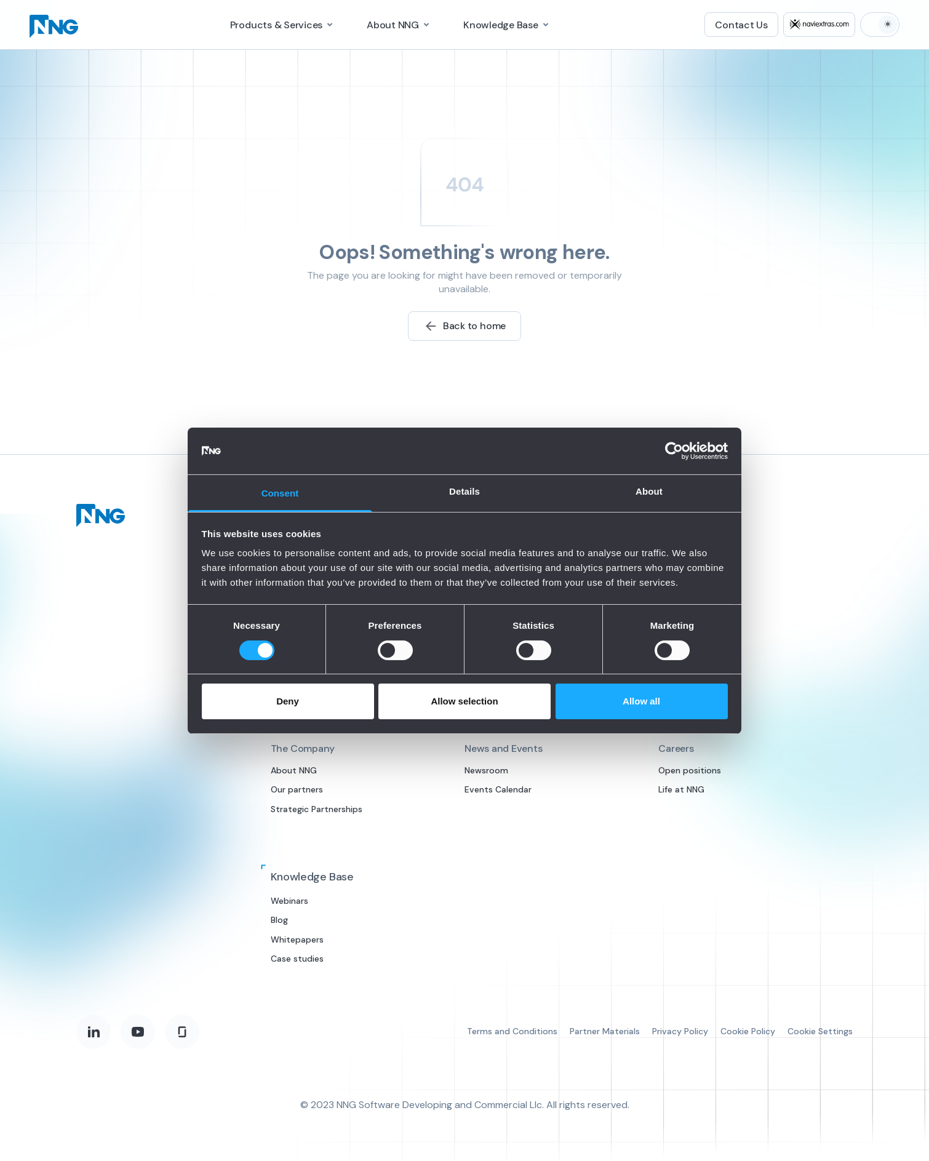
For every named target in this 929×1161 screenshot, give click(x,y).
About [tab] (649, 491)
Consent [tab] (280, 493)
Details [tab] (464, 491)
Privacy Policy (680, 1031)
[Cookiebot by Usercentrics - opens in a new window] (674, 451)
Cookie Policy (747, 1031)
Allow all (641, 701)
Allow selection (464, 701)
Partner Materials (605, 1031)
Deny (287, 701)
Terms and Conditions (512, 1031)
